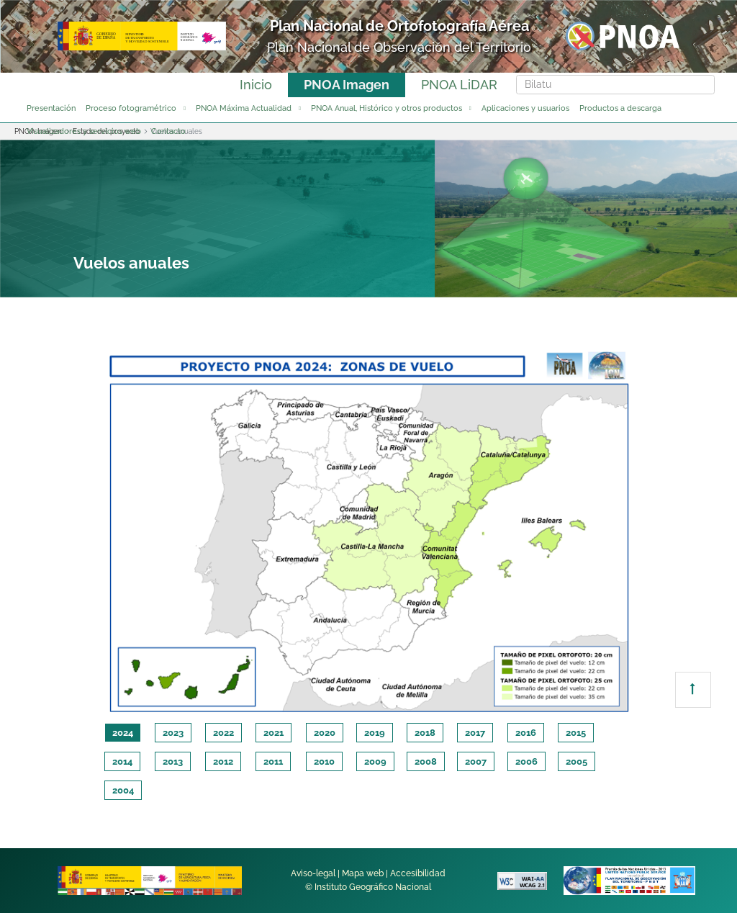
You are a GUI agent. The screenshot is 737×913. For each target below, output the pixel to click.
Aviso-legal (313, 873)
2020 (324, 732)
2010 (324, 761)
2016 (525, 732)
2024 (122, 732)
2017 (475, 732)
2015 (576, 732)
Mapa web (363, 873)
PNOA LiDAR (459, 84)
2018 (425, 732)
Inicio (256, 84)
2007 (476, 761)
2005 (576, 761)
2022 (223, 732)
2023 (173, 732)
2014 (122, 761)
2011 (273, 761)
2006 (526, 761)
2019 (374, 732)
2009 (375, 761)
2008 (426, 761)
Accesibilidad (418, 873)
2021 (273, 732)
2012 (223, 761)
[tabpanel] (368, 530)
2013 (173, 761)
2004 (123, 790)
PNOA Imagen (346, 84)
